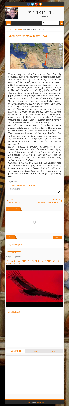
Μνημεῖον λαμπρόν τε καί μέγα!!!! (29, 35)
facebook (28, 4)
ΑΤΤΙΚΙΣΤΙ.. (40, 12)
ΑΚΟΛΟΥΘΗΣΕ (16, 351)
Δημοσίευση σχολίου (16, 245)
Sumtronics (40, 402)
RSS (40, 4)
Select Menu (8, 23)
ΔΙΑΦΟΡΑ (33, 185)
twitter (32, 4)
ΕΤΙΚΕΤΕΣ (53, 351)
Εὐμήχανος (22, 185)
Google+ (36, 4)
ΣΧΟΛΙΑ (34, 351)
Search (61, 23)
